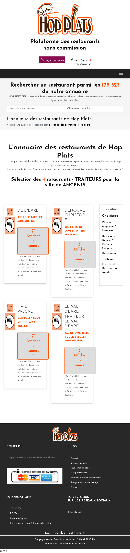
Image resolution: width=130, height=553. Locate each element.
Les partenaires (79, 473)
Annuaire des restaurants (32, 125)
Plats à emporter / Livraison (109, 226)
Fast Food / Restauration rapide (110, 268)
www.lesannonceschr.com (72, 543)
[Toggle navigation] (121, 73)
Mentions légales (19, 518)
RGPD (13, 513)
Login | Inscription (52, 60)
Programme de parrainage (84, 482)
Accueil (11, 125)
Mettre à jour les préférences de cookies (31, 523)
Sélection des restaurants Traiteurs (69, 125)
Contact (75, 487)
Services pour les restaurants (86, 477)
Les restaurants (79, 463)
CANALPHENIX (86, 539)
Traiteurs (107, 259)
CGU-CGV (15, 508)
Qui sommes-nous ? (81, 468)
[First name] (36, 108)
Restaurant (109, 253)
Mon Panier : (83, 60)
